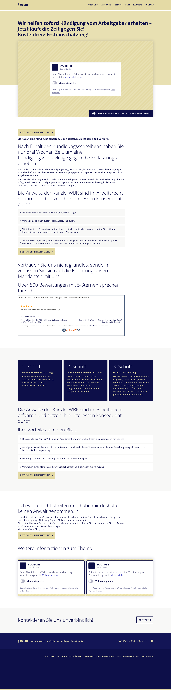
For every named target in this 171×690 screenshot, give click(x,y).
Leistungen (106, 5)
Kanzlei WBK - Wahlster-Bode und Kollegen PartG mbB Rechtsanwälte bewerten (100, 321)
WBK (23, 5)
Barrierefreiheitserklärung (99, 657)
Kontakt (149, 5)
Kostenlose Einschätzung (35, 132)
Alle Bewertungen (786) (30, 317)
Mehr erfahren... (73, 77)
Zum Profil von (44, 321)
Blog (127, 5)
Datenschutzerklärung (69, 657)
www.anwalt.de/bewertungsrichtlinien (95, 326)
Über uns (93, 5)
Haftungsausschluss (128, 657)
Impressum (147, 657)
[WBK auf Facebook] (152, 642)
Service (119, 5)
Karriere (137, 5)
